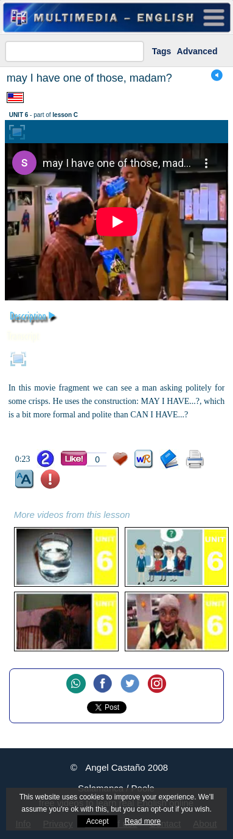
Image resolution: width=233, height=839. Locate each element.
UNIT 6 (19, 115)
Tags (162, 51)
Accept (97, 821)
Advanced (197, 51)
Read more (143, 821)
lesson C (65, 115)
